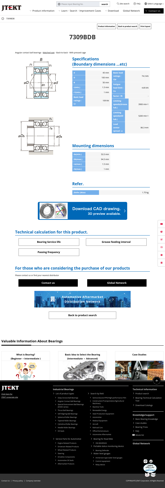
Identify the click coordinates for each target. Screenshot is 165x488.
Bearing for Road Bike (103, 439)
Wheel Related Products (67, 450)
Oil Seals (61, 431)
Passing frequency (49, 252)
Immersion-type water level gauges (109, 458)
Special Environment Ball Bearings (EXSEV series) (71, 405)
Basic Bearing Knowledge (146, 419)
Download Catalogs (144, 405)
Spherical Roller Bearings (67, 417)
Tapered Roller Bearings (67, 421)
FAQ (138, 3)
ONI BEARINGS (101, 443)
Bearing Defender (102, 450)
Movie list (139, 435)
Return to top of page (157, 381)
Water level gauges (102, 453)
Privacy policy (18, 481)
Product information (43, 10)
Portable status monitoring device (109, 446)
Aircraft (95, 424)
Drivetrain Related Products (68, 446)
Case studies (141, 423)
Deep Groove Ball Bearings (68, 398)
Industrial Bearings (63, 389)
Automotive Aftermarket (102, 434)
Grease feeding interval (116, 242)
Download (113, 10)
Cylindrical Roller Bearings (68, 424)
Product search (142, 393)
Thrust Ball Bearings (65, 410)
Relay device (100, 464)
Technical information (145, 389)
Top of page (2, 18)
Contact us (48, 282)
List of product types (65, 393)
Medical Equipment (100, 421)
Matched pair (49, 52)
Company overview (33, 481)
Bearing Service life (49, 242)
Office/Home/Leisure (100, 431)
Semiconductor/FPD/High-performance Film (109, 398)
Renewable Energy (100, 410)
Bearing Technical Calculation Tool (148, 399)
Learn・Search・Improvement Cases (81, 10)
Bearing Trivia (141, 427)
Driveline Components (66, 457)
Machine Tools (98, 407)
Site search (124, 3)
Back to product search (127, 26)
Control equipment (103, 461)
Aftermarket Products (66, 464)
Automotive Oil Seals (66, 460)
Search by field (97, 393)
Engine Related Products (67, 443)
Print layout (145, 26)
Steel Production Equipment (103, 414)
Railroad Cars (98, 427)
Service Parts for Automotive (68, 439)
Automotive (97, 417)
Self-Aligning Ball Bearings (68, 414)
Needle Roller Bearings (66, 427)
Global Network (131, 10)
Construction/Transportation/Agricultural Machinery (108, 402)
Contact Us (154, 10)
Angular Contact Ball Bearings (69, 401)
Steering (61, 453)
